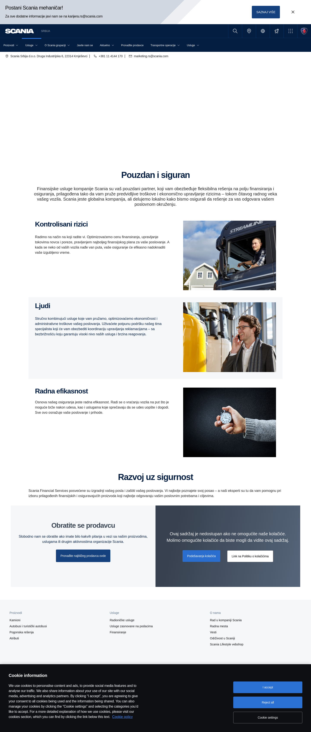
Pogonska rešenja (22, 632)
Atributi (14, 638)
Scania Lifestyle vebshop (226, 644)
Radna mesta (219, 626)
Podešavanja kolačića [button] (201, 556)
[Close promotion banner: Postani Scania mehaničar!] (292, 12)
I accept (268, 687)
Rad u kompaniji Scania (226, 620)
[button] (290, 31)
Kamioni (15, 620)
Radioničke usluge (122, 620)
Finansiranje (118, 632)
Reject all (268, 702)
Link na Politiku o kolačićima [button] (250, 556)
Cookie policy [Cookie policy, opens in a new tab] (122, 717)
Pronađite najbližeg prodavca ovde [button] (83, 556)
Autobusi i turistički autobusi (28, 626)
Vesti (213, 632)
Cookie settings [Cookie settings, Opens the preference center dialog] (268, 717)
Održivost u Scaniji (222, 638)
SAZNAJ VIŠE (265, 12)
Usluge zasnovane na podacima (131, 626)
